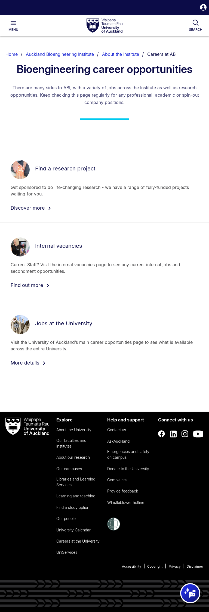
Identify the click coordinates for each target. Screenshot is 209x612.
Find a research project (65, 168)
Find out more (30, 285)
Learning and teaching (75, 496)
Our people (66, 518)
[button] (203, 8)
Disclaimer (195, 566)
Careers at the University (78, 541)
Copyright (154, 566)
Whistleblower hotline (125, 502)
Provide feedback (122, 491)
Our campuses (69, 468)
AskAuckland (118, 441)
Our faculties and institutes (71, 443)
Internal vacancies (58, 246)
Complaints (117, 480)
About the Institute (120, 54)
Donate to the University (128, 468)
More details (28, 363)
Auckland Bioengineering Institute (60, 54)
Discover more (31, 208)
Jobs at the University (63, 323)
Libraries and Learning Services (75, 482)
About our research (73, 457)
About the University (73, 429)
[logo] (104, 26)
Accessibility (131, 566)
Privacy (175, 566)
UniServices (66, 552)
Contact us (116, 429)
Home (11, 54)
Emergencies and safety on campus (128, 454)
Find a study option (72, 507)
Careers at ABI (162, 54)
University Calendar (73, 530)
